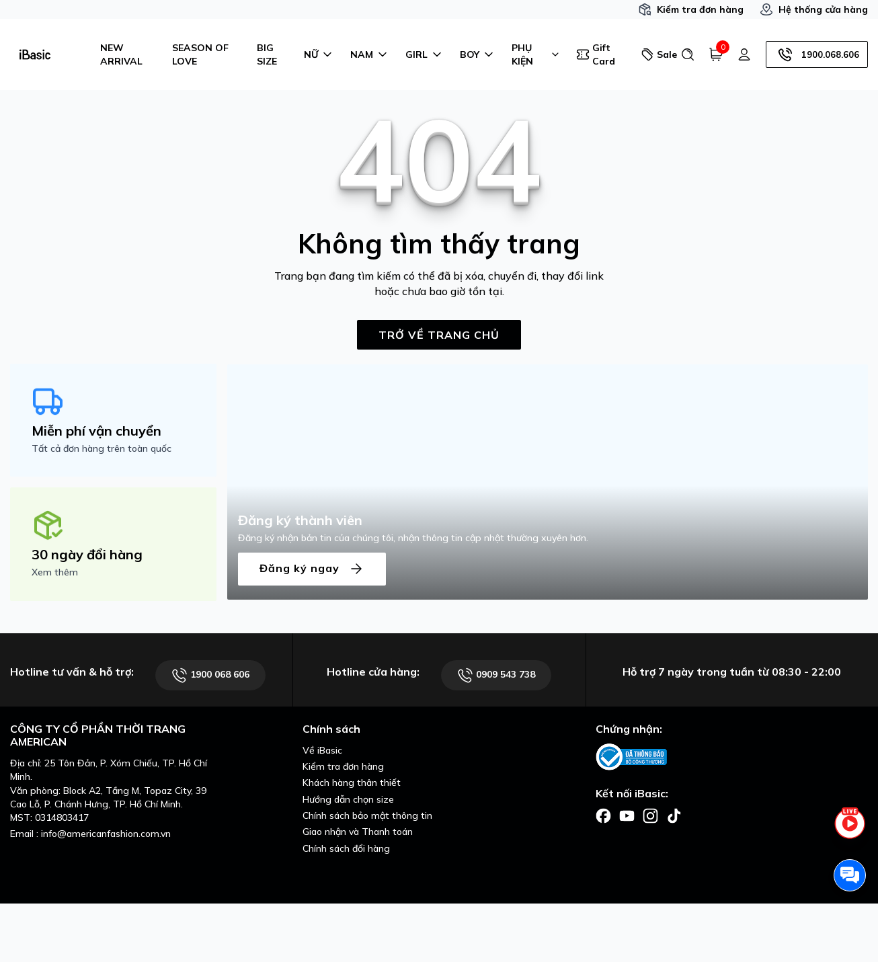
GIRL (424, 54)
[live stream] (850, 831)
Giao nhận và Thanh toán (358, 832)
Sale (655, 54)
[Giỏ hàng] (716, 54)
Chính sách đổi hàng (346, 848)
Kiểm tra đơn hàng (691, 9)
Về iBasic (322, 750)
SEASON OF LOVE (200, 54)
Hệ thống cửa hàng (814, 9)
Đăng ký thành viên (300, 520)
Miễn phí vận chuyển (96, 430)
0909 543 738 (496, 675)
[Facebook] (603, 815)
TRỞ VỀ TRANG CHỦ (439, 335)
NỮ (319, 54)
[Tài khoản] (744, 54)
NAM (369, 54)
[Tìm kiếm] (688, 54)
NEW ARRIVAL (121, 54)
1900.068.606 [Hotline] (816, 54)
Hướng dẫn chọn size (348, 799)
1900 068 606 (210, 675)
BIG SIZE (267, 54)
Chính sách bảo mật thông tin (367, 815)
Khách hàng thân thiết (352, 782)
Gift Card (595, 54)
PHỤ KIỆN (536, 54)
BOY (477, 54)
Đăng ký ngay (312, 569)
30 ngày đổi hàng (87, 554)
